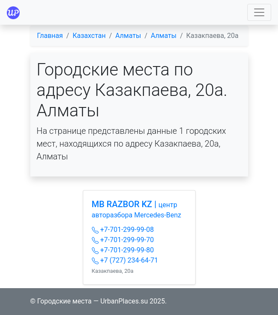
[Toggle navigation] (259, 12)
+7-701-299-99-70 (123, 240)
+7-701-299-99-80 (123, 250)
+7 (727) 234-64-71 (125, 260)
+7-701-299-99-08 (123, 229)
